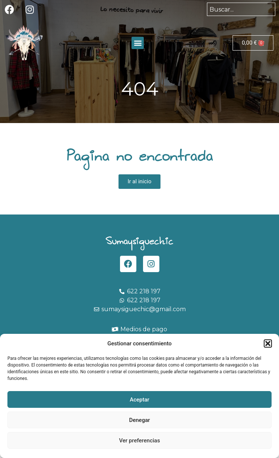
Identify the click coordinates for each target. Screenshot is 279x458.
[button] (268, 343)
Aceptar (139, 399)
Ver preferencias (139, 440)
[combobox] (241, 9)
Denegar (139, 420)
